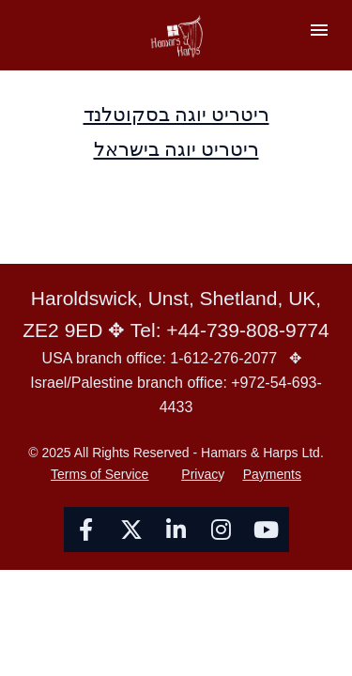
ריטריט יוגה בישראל (176, 148)
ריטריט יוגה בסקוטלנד (176, 114)
